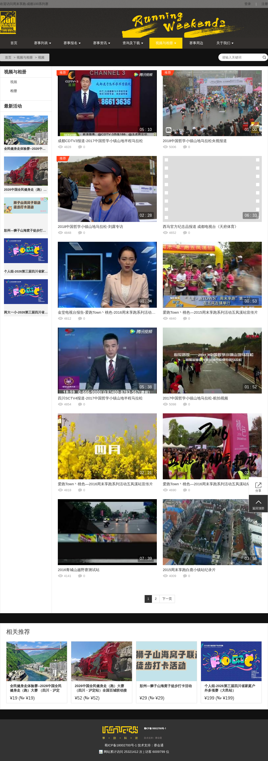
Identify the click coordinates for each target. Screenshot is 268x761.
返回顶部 (258, 508)
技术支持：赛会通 (151, 745)
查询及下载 (133, 43)
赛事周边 (196, 43)
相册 (13, 91)
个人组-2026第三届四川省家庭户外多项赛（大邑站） (26, 271)
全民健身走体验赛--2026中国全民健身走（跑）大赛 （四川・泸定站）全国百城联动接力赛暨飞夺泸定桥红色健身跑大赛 (26, 149)
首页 (13, 43)
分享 (258, 490)
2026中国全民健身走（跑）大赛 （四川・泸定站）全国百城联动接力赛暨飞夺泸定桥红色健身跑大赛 (26, 189)
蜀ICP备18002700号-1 (120, 745)
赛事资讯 (101, 43)
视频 (13, 82)
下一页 (167, 599)
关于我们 (225, 43)
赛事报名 (72, 43)
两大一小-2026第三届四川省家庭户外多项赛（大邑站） (26, 312)
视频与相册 (166, 43)
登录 (247, 4)
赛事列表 (42, 43)
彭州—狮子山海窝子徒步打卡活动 (26, 230)
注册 (265, 4)
